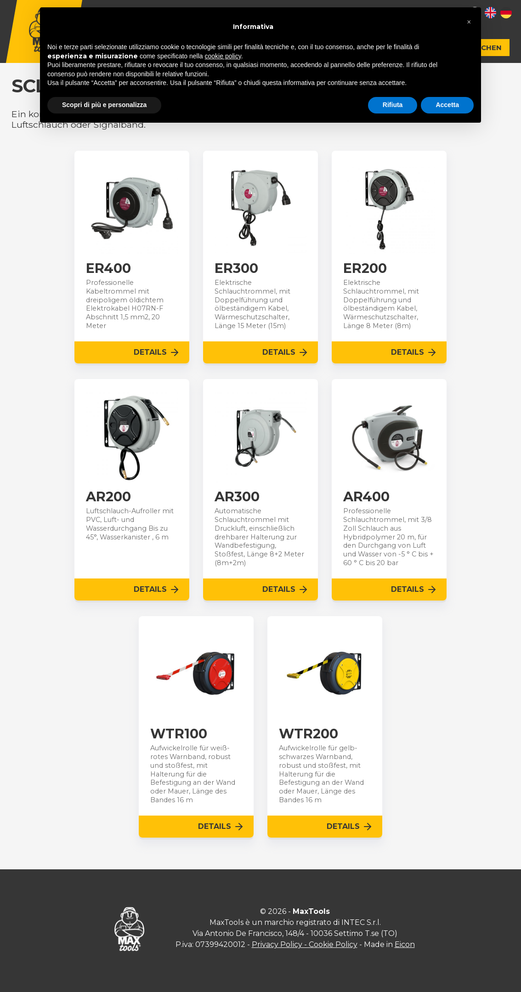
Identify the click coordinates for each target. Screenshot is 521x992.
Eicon (405, 944)
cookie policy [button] (223, 56)
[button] (469, 22)
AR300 (237, 496)
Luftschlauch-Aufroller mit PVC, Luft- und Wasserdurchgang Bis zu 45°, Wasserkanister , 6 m (130, 524)
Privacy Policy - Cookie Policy (304, 944)
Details (157, 352)
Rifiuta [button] (393, 104)
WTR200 (308, 733)
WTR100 (178, 733)
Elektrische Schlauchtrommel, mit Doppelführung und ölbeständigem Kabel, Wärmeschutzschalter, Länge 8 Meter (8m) (381, 304)
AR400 (366, 496)
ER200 (365, 268)
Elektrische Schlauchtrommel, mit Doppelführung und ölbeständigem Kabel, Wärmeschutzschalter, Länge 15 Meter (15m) (252, 304)
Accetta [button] (447, 104)
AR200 (108, 496)
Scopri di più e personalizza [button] (104, 104)
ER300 (236, 268)
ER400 (108, 268)
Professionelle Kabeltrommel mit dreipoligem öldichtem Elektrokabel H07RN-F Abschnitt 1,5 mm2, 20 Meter (125, 304)
